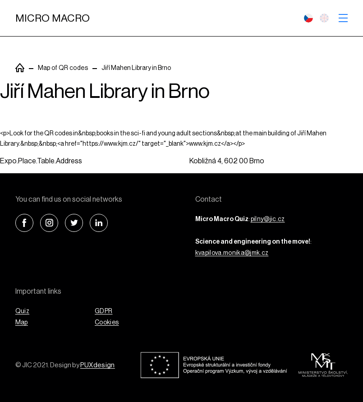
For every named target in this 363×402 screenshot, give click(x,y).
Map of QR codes (63, 68)
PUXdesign (97, 365)
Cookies (107, 322)
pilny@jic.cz (268, 219)
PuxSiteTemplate (19, 67)
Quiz (22, 311)
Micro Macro (52, 18)
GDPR (103, 311)
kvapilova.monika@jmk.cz (232, 253)
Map (21, 322)
